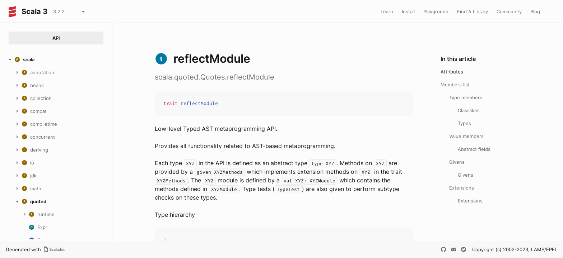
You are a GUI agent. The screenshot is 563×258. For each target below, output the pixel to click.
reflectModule (199, 103)
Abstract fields (474, 149)
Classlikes (469, 110)
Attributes (452, 72)
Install (408, 11)
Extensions (461, 188)
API (56, 38)
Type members (465, 97)
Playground (435, 11)
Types (464, 123)
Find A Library (472, 11)
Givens (457, 162)
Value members (466, 136)
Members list (455, 84)
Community (509, 11)
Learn (387, 11)
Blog (535, 11)
